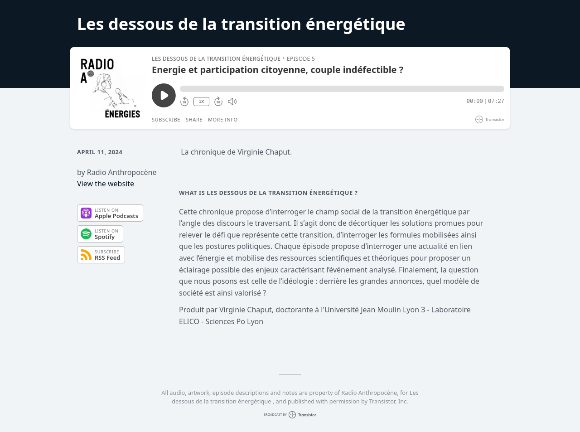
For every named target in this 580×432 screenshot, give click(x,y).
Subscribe (166, 119)
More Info (223, 119)
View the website (105, 184)
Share (194, 119)
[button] (342, 89)
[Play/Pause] (110, 88)
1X (201, 101)
